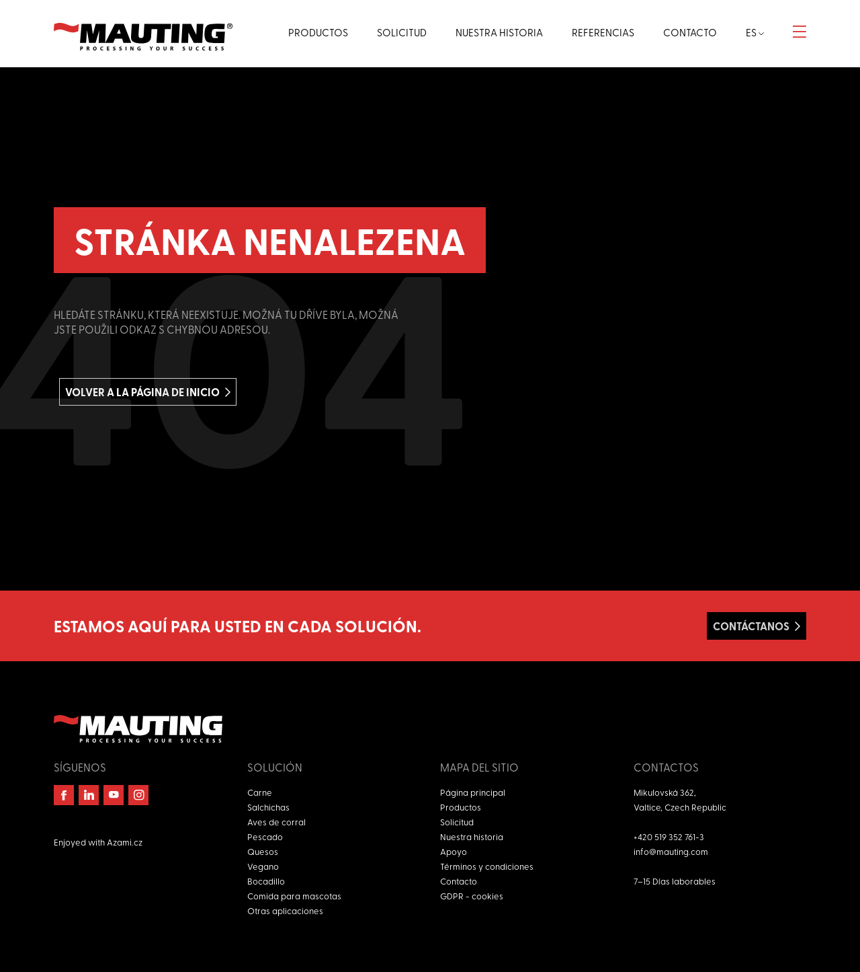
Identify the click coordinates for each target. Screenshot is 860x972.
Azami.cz (124, 842)
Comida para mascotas (294, 895)
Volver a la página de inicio (142, 392)
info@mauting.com (671, 851)
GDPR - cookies (471, 895)
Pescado (265, 836)
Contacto (458, 881)
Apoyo (453, 851)
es (755, 32)
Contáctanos (751, 626)
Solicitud (457, 821)
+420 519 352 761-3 (669, 836)
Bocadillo (266, 881)
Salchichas (268, 807)
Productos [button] (318, 32)
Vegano (263, 866)
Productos (460, 807)
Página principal (472, 792)
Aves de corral (276, 821)
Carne (259, 792)
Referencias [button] (603, 32)
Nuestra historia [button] (499, 32)
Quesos (262, 851)
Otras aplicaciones (285, 910)
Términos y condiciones (486, 866)
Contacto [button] (690, 32)
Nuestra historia (471, 836)
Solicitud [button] (402, 32)
